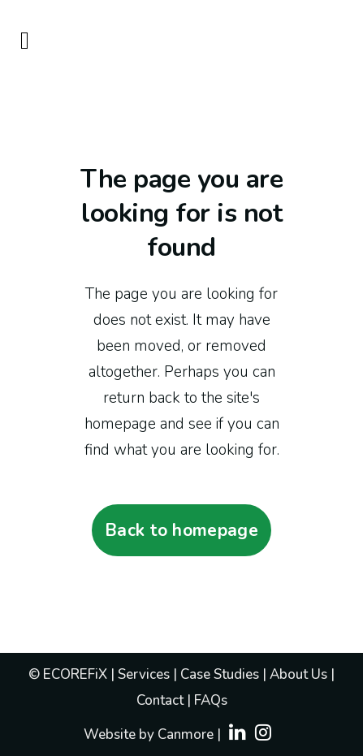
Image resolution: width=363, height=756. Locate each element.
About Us (300, 674)
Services (145, 674)
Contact (160, 700)
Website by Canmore (149, 734)
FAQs (210, 700)
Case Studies (221, 674)
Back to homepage (181, 530)
